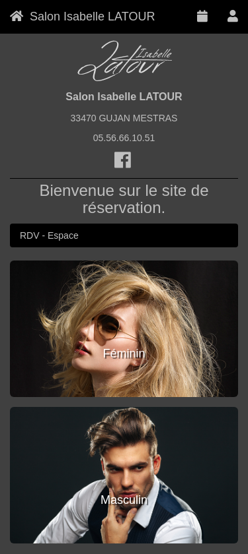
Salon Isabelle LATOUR (82, 16)
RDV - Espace (49, 235)
